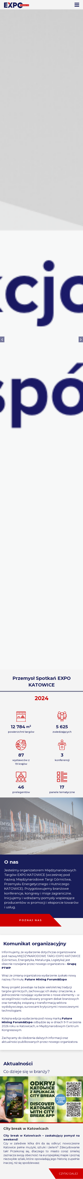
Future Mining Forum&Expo (46, 979)
